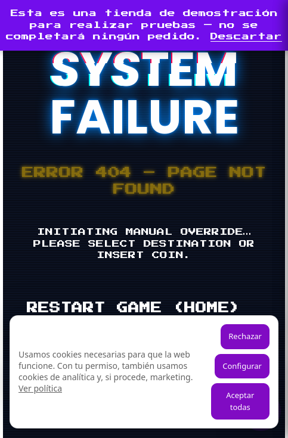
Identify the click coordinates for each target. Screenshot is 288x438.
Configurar (242, 366)
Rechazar (245, 336)
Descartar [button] (246, 37)
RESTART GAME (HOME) (134, 308)
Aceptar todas (240, 401)
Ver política (40, 388)
